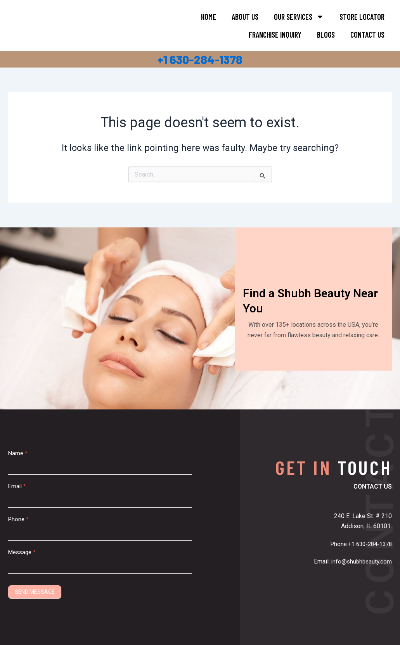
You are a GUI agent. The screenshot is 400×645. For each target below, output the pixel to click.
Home (208, 16)
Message (22, 552)
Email (17, 486)
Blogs (326, 34)
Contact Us (367, 34)
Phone (18, 519)
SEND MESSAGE (35, 592)
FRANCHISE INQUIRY (275, 34)
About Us (245, 16)
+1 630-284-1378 (200, 59)
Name (18, 453)
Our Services (299, 16)
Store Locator (361, 16)
